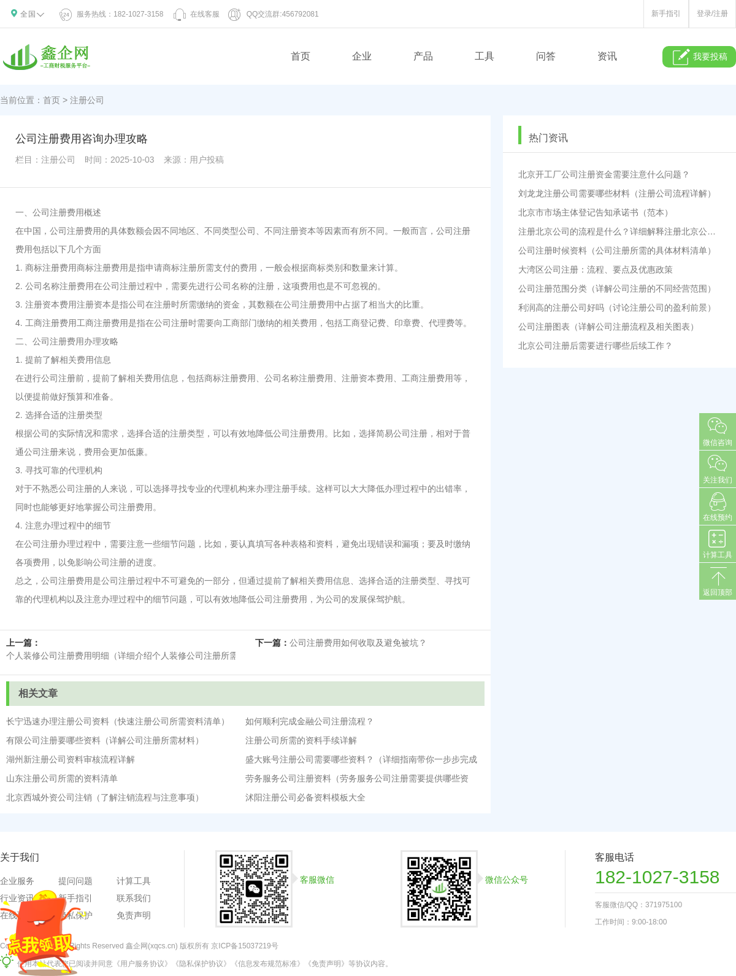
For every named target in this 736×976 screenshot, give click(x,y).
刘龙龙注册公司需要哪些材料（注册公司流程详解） (617, 193)
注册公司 (87, 100)
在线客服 (196, 14)
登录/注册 (712, 13)
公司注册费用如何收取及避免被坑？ (358, 643)
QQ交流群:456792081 (273, 14)
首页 (300, 56)
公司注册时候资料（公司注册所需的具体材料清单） (617, 250)
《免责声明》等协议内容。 (348, 963)
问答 (546, 56)
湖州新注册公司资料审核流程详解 (70, 759)
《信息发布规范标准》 (267, 963)
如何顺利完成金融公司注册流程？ (309, 721)
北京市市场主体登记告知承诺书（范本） (595, 212)
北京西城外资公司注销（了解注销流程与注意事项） (105, 797)
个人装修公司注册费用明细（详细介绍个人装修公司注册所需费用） (135, 655)
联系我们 (134, 898)
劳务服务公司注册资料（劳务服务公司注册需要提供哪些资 (357, 778)
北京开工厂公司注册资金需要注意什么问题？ (604, 174)
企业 (362, 56)
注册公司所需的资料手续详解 (301, 740)
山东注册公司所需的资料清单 (62, 778)
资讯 (607, 56)
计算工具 (134, 881)
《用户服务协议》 (142, 963)
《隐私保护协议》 (201, 963)
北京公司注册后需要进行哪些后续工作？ (595, 346)
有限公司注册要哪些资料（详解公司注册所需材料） (105, 740)
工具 (484, 56)
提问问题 (75, 881)
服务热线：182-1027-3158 (112, 14)
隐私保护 (75, 915)
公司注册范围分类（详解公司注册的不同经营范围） (617, 288)
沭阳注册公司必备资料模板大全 (305, 797)
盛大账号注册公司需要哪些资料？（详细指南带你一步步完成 (361, 759)
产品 (423, 56)
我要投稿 (699, 57)
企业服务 (17, 881)
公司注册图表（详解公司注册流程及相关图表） (608, 326)
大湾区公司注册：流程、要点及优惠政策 (595, 269)
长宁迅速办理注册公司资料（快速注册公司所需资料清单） (117, 721)
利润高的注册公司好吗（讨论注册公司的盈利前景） (617, 307)
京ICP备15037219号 (244, 946)
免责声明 (134, 915)
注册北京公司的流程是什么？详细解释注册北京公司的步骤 (619, 231)
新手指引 (666, 13)
